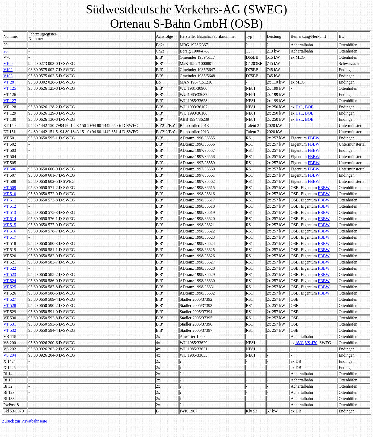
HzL (299, 107)
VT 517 (9, 237)
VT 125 (9, 88)
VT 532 (9, 330)
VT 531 (9, 324)
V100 (8, 63)
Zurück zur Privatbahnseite (24, 421)
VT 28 (8, 82)
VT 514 (9, 218)
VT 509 (9, 187)
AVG (299, 343)
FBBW (313, 138)
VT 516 (9, 231)
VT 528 (9, 305)
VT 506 (9, 169)
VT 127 (9, 101)
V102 (8, 69)
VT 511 (9, 200)
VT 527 (9, 299)
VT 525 (9, 287)
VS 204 (9, 355)
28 (5, 51)
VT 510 (9, 194)
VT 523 (9, 274)
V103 (8, 76)
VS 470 (311, 343)
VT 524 (9, 280)
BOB (309, 107)
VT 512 (9, 206)
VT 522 (9, 268)
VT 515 (9, 225)
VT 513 (9, 212)
